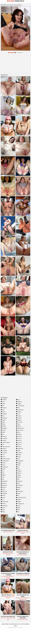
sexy (18, 469)
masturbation (20, 405)
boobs (3, 430)
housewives (4, 501)
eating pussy (5, 460)
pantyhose (19, 448)
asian (3, 403)
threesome (19, 491)
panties (18, 446)
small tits (19, 481)
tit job (18, 493)
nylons (18, 426)
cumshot (4, 452)
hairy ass (4, 491)
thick (18, 489)
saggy (18, 462)
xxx (17, 511)
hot (2, 499)
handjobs (4, 493)
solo (18, 483)
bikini (3, 422)
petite (18, 450)
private (18, 454)
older (18, 432)
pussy (18, 456)
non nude (19, 422)
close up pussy (5, 446)
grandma (4, 485)
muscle (18, 416)
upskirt (18, 499)
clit (2, 444)
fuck (2, 477)
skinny (18, 477)
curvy (3, 456)
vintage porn (20, 503)
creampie (4, 450)
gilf (2, 479)
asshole (3, 407)
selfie (18, 465)
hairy (3, 489)
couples (3, 448)
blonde (3, 426)
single (18, 475)
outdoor (19, 434)
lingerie (18, 403)
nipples (18, 420)
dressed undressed (6, 458)
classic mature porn (6, 442)
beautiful (4, 414)
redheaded (19, 460)
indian (3, 503)
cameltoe (4, 438)
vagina (18, 501)
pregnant (19, 452)
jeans (3, 507)
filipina (3, 475)
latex (3, 509)
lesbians (19, 401)
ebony (3, 462)
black (3, 424)
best (3, 416)
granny (3, 487)
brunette (4, 436)
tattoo (18, 487)
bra (2, 434)
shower (18, 473)
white (18, 507)
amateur (4, 399)
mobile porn (20, 409)
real (18, 458)
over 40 (18, 438)
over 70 (18, 444)
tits (17, 495)
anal (3, 401)
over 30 (18, 436)
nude (18, 424)
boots (3, 432)
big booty (4, 418)
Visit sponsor (20, 52)
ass (2, 405)
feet (2, 473)
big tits (3, 420)
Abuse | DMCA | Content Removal (9, 623)
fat (2, 471)
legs (18, 399)
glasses (3, 483)
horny (3, 497)
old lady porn (20, 428)
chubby (3, 440)
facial (3, 469)
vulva (18, 505)
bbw (2, 409)
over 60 (18, 442)
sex (17, 467)
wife (18, 509)
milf (17, 407)
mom (18, 414)
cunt (3, 454)
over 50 (18, 440)
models (18, 411)
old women (19, 430)
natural (18, 418)
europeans (4, 467)
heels (3, 495)
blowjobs (4, 428)
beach (3, 411)
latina (3, 511)
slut (17, 479)
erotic (3, 465)
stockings (19, 485)
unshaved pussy (21, 497)
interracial (4, 505)
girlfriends (4, 481)
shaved (18, 471)
